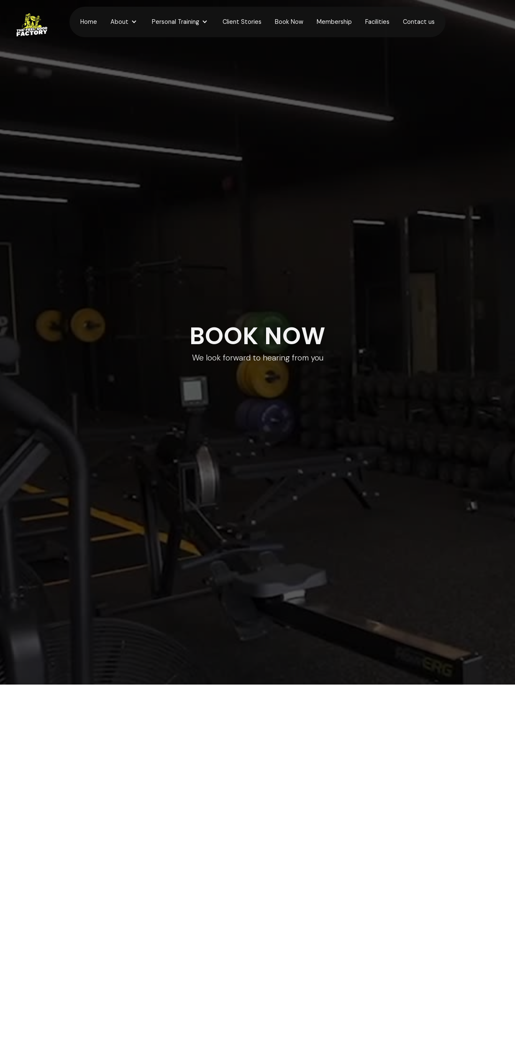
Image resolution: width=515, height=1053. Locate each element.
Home (88, 22)
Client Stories (242, 22)
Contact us (419, 22)
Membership (334, 22)
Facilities (377, 22)
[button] (124, 22)
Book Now (289, 22)
